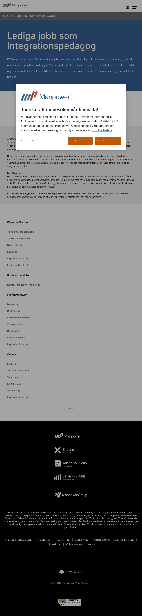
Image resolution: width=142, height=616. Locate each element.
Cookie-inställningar (30, 141)
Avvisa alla (80, 141)
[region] (71, 117)
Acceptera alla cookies (108, 141)
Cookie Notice (102, 130)
